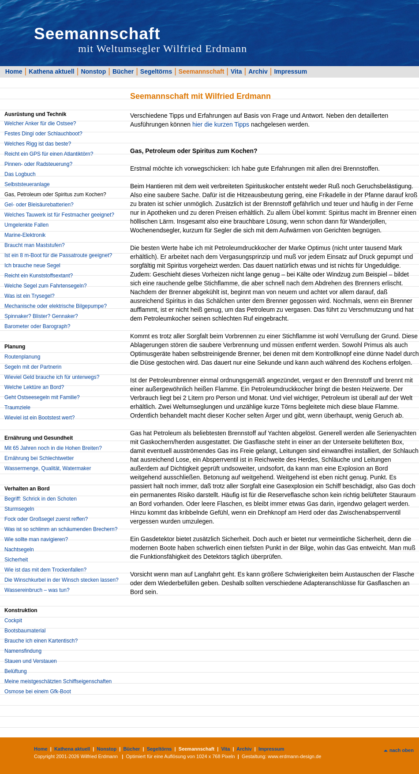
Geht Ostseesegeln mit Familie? (42, 397)
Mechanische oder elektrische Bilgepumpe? (55, 306)
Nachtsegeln (19, 549)
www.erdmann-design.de (294, 756)
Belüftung (15, 671)
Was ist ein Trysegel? (29, 296)
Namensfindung (22, 651)
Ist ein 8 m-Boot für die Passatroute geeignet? (58, 255)
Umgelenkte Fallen (26, 225)
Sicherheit (16, 560)
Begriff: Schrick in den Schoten (40, 499)
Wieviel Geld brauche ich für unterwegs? (51, 377)
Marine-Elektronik (24, 235)
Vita (236, 71)
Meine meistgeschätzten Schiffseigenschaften (58, 681)
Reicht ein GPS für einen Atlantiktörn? (48, 154)
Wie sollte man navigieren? (36, 539)
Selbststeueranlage (27, 184)
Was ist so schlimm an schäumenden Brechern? (60, 529)
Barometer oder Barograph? (37, 326)
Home (13, 71)
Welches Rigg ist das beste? (37, 144)
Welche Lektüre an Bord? (34, 387)
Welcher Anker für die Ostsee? (40, 123)
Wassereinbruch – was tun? (37, 590)
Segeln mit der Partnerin (32, 367)
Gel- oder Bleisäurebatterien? (39, 205)
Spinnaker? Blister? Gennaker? (41, 316)
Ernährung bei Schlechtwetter (39, 458)
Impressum (290, 71)
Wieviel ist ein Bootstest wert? (39, 418)
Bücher (123, 71)
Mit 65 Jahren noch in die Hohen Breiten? (53, 448)
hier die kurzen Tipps (220, 124)
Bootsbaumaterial (24, 631)
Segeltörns (156, 71)
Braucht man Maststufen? (34, 245)
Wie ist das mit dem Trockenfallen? (45, 570)
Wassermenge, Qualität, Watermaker (47, 468)
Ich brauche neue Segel (32, 265)
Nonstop (93, 71)
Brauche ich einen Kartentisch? (41, 641)
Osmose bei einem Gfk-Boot (37, 691)
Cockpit (13, 620)
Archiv (258, 71)
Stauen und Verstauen (30, 661)
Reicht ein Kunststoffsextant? (38, 276)
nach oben (401, 750)
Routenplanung (22, 357)
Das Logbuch (20, 174)
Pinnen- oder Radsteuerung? (38, 164)
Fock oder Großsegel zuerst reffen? (46, 519)
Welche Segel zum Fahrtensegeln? (45, 286)
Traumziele (17, 407)
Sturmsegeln (19, 509)
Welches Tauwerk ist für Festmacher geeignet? (59, 215)
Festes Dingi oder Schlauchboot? (43, 134)
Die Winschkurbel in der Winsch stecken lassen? (61, 580)
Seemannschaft (201, 71)
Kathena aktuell (51, 71)
